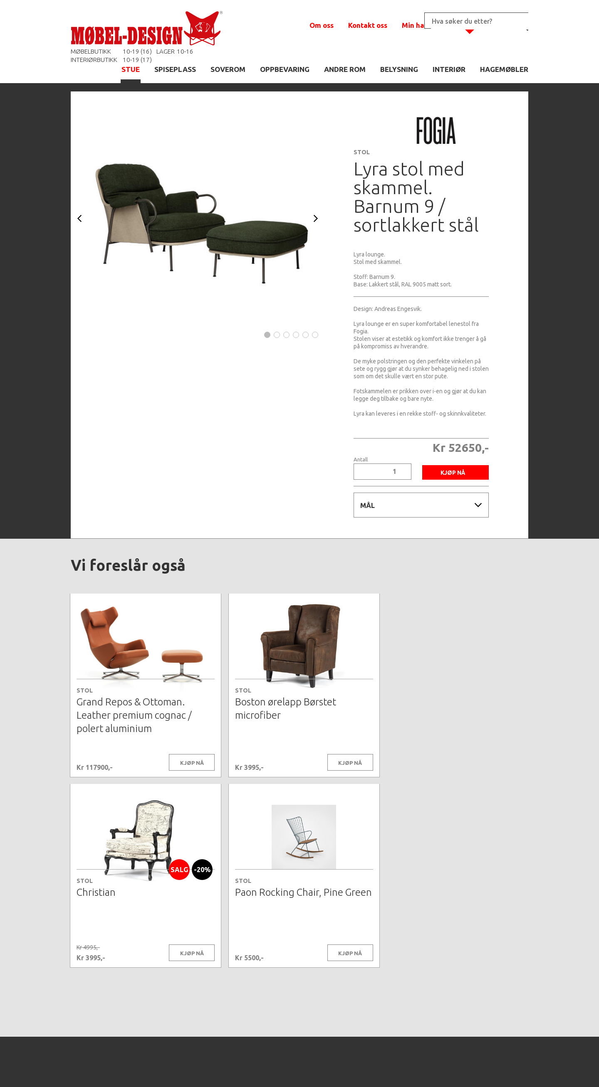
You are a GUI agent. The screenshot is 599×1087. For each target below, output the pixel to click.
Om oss (321, 25)
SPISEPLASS (175, 69)
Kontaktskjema (413, 1068)
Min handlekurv (428, 25)
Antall (361, 459)
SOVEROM (227, 69)
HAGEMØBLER (504, 69)
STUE (130, 69)
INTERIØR (449, 69)
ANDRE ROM (345, 69)
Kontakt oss (367, 25)
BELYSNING (399, 69)
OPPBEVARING (284, 69)
